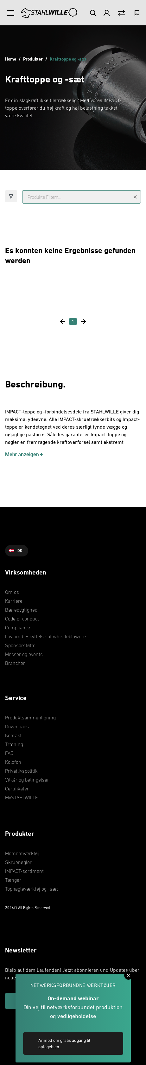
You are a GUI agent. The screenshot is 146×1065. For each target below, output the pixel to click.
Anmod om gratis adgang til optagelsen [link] (64, 1043)
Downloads (17, 726)
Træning (14, 744)
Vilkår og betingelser (27, 780)
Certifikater (17, 788)
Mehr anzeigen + (24, 454)
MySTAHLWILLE (21, 797)
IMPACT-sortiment (24, 871)
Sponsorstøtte (20, 645)
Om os (12, 592)
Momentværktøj (22, 853)
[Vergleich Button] (121, 13)
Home (10, 59)
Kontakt (13, 735)
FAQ (9, 753)
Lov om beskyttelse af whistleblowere (45, 636)
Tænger (13, 880)
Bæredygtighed (21, 610)
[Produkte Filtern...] (81, 197)
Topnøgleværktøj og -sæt (31, 889)
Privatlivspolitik (21, 771)
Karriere (13, 601)
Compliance (17, 627)
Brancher (15, 663)
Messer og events (24, 654)
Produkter (33, 59)
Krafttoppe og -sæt (69, 59)
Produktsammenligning (30, 717)
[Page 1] (73, 321)
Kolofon (13, 762)
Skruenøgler (18, 862)
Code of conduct (22, 618)
